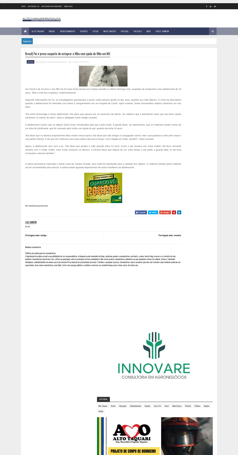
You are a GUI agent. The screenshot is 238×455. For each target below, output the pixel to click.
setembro (168, 244)
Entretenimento (67, 31)
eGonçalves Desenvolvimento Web (53, 451)
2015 (166, 202)
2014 (166, 198)
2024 (166, 291)
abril (165, 223)
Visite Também (162, 31)
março (166, 219)
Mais (148, 31)
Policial (125, 31)
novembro (168, 252)
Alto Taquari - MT (33, 6)
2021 (166, 278)
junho (166, 231)
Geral (184, 114)
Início (24, 6)
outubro (167, 248)
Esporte (84, 31)
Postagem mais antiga (35, 242)
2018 (166, 265)
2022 (166, 283)
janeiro (166, 210)
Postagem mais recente (142, 242)
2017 (166, 261)
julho (165, 235)
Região (173, 119)
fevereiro (167, 215)
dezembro (168, 256)
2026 (166, 300)
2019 (166, 270)
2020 (166, 274)
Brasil (52, 31)
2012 (166, 189)
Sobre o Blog (68, 6)
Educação (186, 108)
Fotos (96, 31)
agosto (166, 239)
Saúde (182, 119)
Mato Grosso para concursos (51, 6)
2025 (166, 295)
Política (138, 31)
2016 (166, 207)
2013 (166, 194)
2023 (166, 287)
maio (165, 227)
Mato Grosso (109, 31)
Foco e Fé (174, 114)
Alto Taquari (38, 31)
